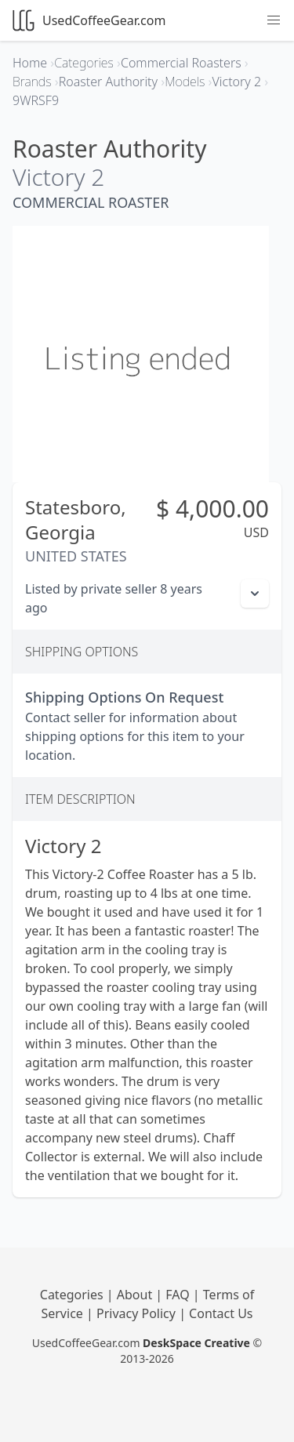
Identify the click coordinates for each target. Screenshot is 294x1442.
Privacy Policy (137, 1313)
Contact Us (220, 1313)
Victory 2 (58, 177)
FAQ (179, 1294)
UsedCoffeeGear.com (89, 20)
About (136, 1294)
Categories (73, 1294)
